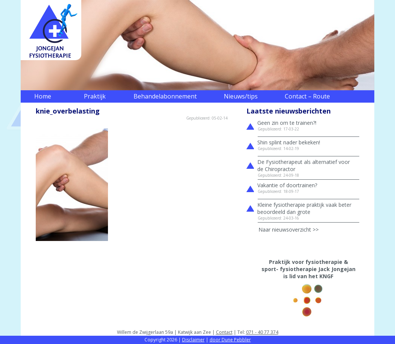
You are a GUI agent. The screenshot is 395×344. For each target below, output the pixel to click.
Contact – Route (307, 96)
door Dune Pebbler (230, 339)
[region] (197, 45)
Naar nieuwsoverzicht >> (288, 229)
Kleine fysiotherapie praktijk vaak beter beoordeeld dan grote (304, 208)
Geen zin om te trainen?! (286, 122)
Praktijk (95, 96)
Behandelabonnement (165, 96)
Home (42, 96)
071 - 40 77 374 (262, 332)
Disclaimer (193, 339)
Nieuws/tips (241, 96)
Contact (224, 332)
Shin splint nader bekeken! (288, 142)
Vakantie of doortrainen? (287, 185)
